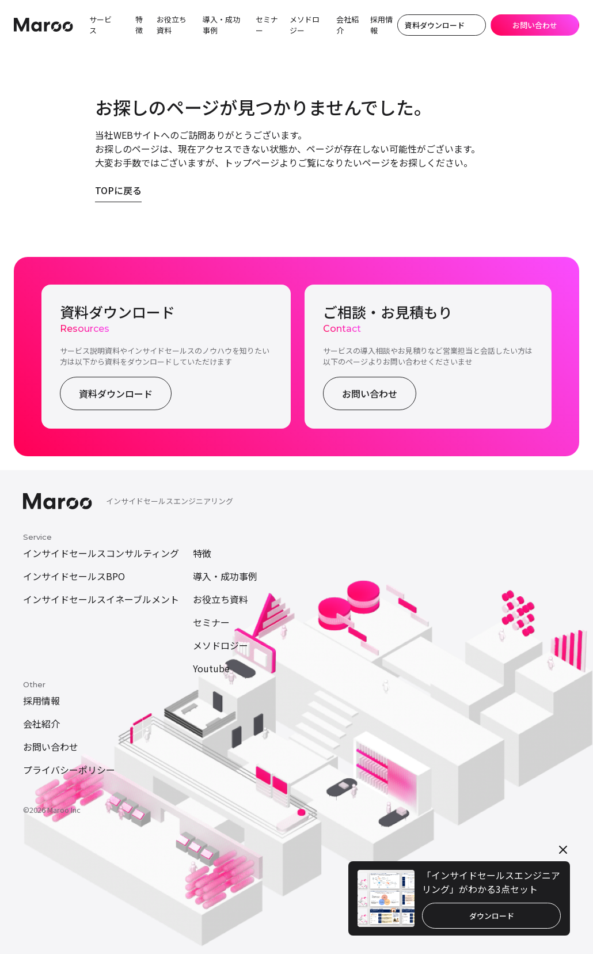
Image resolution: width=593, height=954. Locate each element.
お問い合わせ (369, 393)
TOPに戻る (118, 190)
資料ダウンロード (116, 393)
